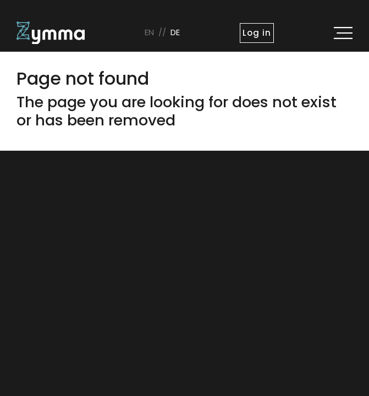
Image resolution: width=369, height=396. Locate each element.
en (149, 32)
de (175, 32)
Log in (257, 32)
